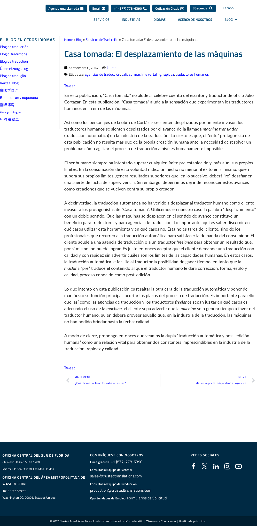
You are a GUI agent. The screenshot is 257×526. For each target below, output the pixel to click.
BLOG (231, 19)
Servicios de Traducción (105, 39)
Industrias (131, 19)
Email (99, 8)
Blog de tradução (13, 76)
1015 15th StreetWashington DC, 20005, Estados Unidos (28, 495)
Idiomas (159, 19)
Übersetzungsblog (14, 68)
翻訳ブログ (9, 90)
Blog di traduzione (13, 54)
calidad (127, 74)
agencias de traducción (102, 74)
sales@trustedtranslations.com (115, 476)
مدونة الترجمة (10, 112)
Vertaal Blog (9, 83)
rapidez (168, 74)
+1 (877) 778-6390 (130, 8)
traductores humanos (192, 74)
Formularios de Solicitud (146, 498)
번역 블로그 (9, 119)
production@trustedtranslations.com (119, 490)
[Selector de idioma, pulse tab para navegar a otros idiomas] (232, 8)
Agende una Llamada (66, 8)
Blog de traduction (14, 61)
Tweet (69, 85)
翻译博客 (7, 105)
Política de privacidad (192, 522)
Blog (80, 39)
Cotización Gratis (169, 8)
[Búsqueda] (203, 8)
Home (69, 39)
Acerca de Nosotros (195, 19)
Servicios (101, 19)
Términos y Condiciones (161, 522)
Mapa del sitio (134, 522)
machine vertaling (147, 74)
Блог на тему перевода (19, 97)
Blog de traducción (14, 47)
